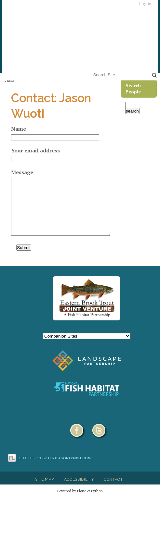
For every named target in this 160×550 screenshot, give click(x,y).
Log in (145, 3)
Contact (113, 479)
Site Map (44, 479)
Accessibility (79, 479)
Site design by (55, 458)
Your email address (35, 150)
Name (18, 128)
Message (22, 172)
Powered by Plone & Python (80, 490)
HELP (86, 444)
